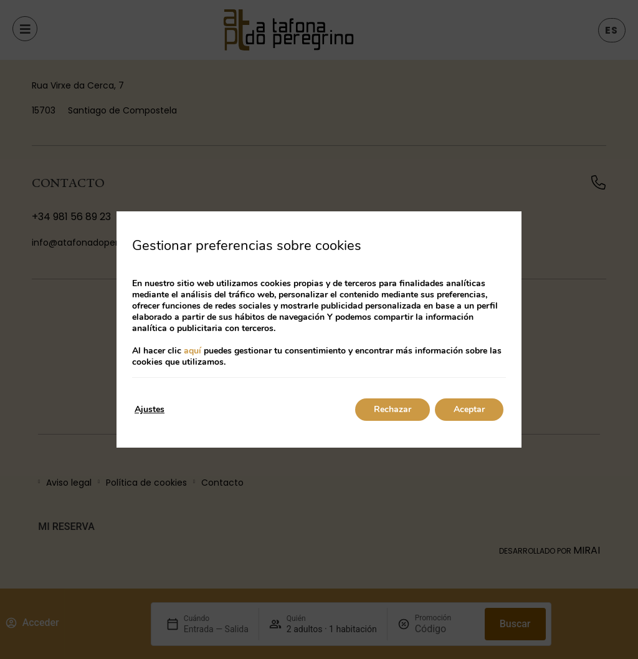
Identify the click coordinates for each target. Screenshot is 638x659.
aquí (192, 351)
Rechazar (392, 409)
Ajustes (149, 409)
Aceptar (469, 409)
